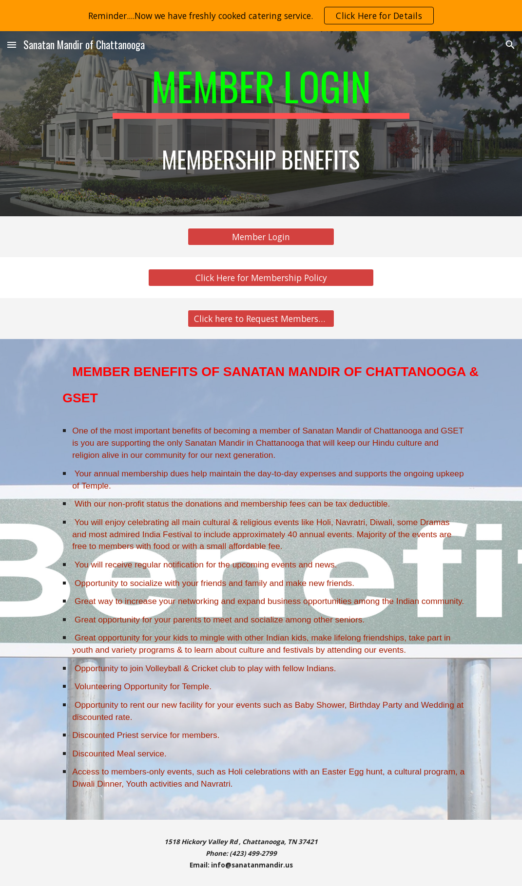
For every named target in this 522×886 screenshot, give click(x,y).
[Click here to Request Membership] (261, 319)
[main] (261, 123)
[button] (11, 44)
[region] (261, 15)
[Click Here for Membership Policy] (261, 278)
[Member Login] (261, 237)
